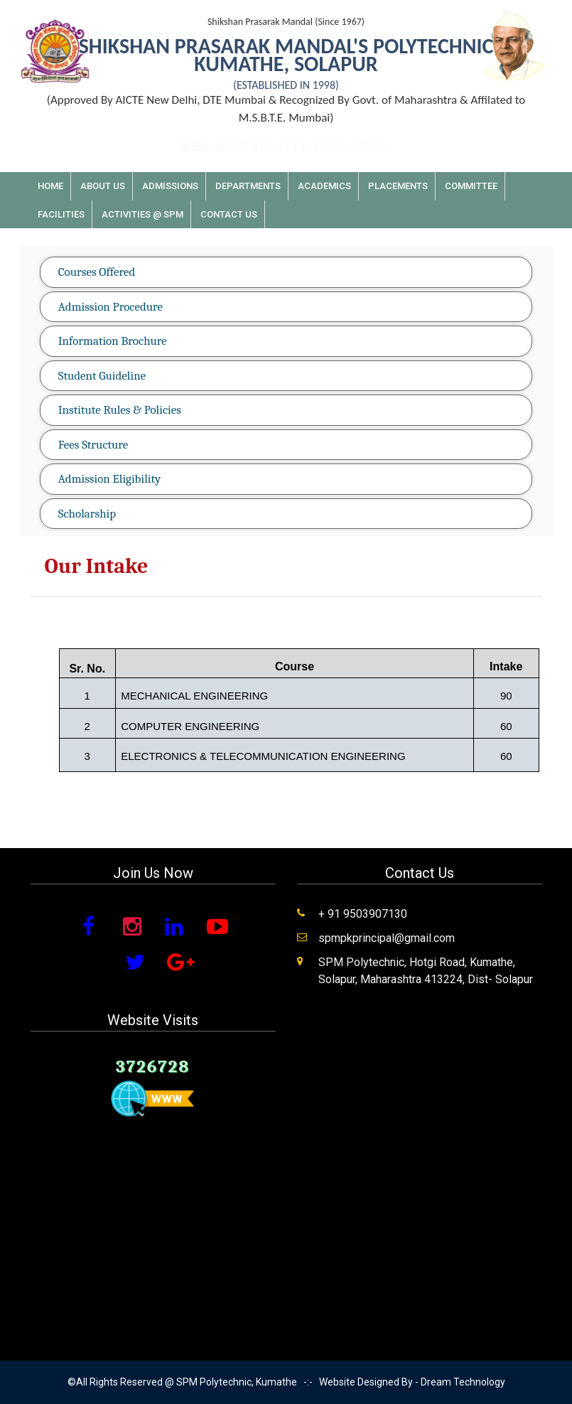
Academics (324, 186)
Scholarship (87, 513)
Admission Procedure (110, 307)
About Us (102, 186)
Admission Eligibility (109, 479)
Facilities (61, 214)
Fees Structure (93, 444)
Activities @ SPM (142, 214)
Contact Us (228, 214)
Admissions (170, 186)
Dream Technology (463, 1382)
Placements (398, 186)
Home (50, 186)
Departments (248, 186)
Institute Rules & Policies (119, 410)
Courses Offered (97, 272)
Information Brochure (112, 341)
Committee (471, 186)
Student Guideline (102, 375)
